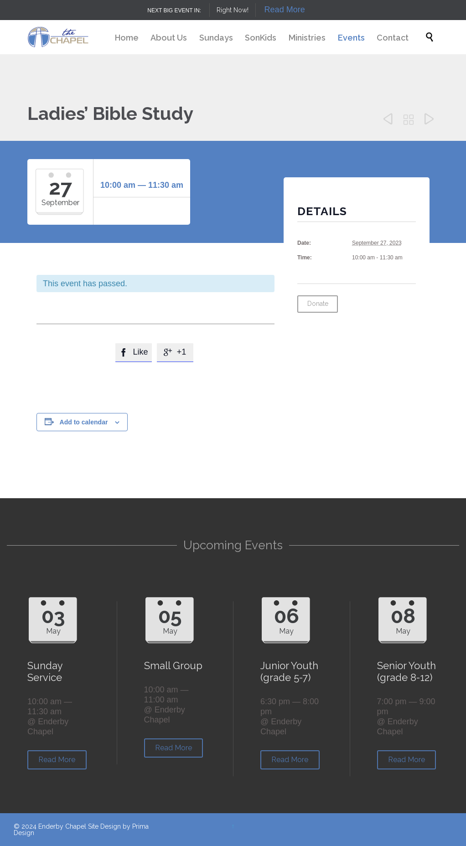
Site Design (104, 826)
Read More (284, 9)
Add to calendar (84, 422)
